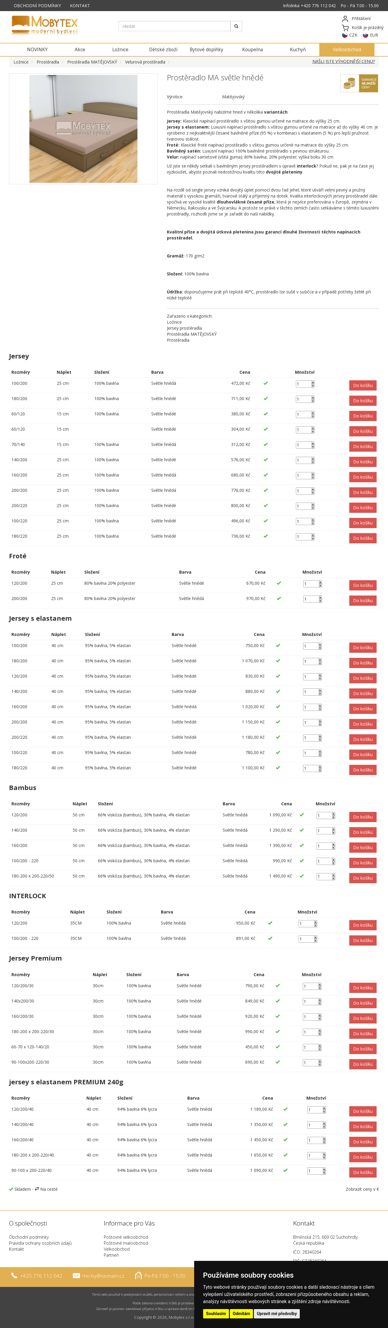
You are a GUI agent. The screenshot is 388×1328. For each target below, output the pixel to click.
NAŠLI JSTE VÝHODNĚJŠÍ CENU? (343, 61)
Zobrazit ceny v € (362, 1189)
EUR (374, 35)
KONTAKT (80, 5)
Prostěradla (48, 62)
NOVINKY (37, 49)
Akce (80, 49)
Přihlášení (361, 18)
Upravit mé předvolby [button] (277, 1313)
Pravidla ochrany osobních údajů (40, 1243)
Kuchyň (298, 49)
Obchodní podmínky (29, 1237)
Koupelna (252, 49)
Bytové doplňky (206, 49)
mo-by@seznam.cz (103, 1275)
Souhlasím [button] (216, 1313)
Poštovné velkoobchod (126, 1237)
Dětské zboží (163, 49)
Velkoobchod (347, 49)
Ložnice (120, 49)
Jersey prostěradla (184, 328)
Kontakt (16, 1249)
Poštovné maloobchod (126, 1243)
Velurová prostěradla (145, 62)
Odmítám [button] (241, 1313)
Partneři (111, 1255)
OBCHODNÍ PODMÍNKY (37, 5)
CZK (353, 35)
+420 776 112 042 (318, 5)
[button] (363, 385)
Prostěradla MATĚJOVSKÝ (92, 62)
